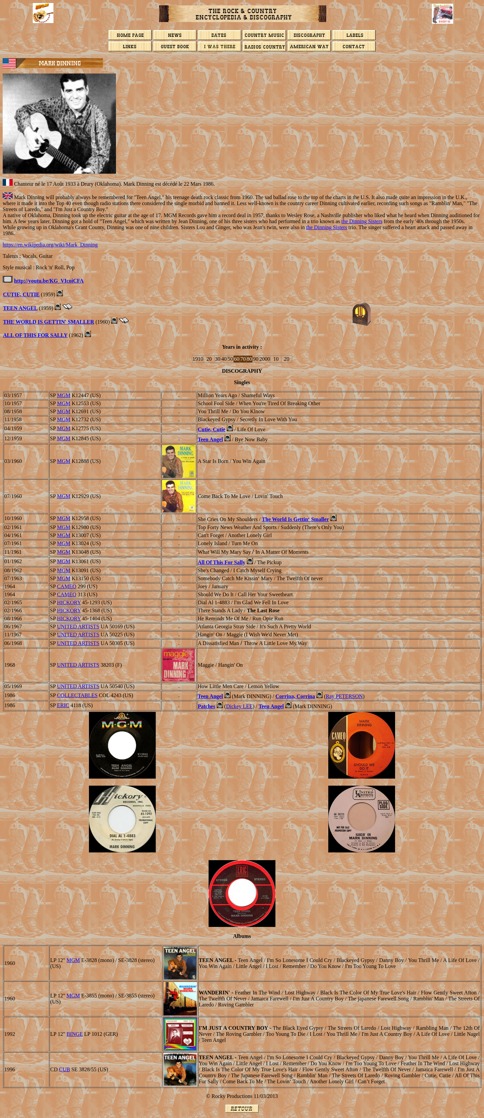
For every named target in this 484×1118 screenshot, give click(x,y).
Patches (206, 706)
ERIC (63, 705)
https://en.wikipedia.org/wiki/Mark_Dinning (50, 245)
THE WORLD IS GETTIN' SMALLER (48, 322)
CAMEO (66, 586)
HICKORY (69, 602)
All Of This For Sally (221, 562)
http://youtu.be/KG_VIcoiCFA (49, 281)
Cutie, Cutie (211, 429)
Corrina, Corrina (295, 696)
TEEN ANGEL (20, 308)
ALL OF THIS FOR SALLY (35, 335)
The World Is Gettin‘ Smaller (295, 519)
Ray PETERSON (344, 696)
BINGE (75, 1034)
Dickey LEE (239, 706)
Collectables (77, 695)
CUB (64, 1069)
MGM (63, 395)
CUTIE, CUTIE (21, 294)
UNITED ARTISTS (78, 626)
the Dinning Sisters (361, 221)
